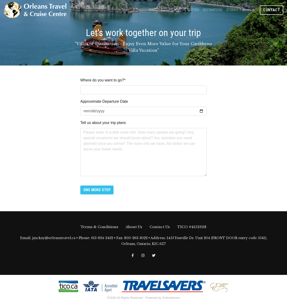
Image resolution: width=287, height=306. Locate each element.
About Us (134, 227)
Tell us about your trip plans (103, 123)
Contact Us (160, 227)
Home (153, 10)
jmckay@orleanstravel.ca (53, 238)
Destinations (213, 10)
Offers (193, 10)
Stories (232, 10)
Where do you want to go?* (102, 80)
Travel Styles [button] (170, 10)
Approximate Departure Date (104, 101)
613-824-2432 (102, 238)
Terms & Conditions (99, 227)
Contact (271, 10)
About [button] (246, 10)
